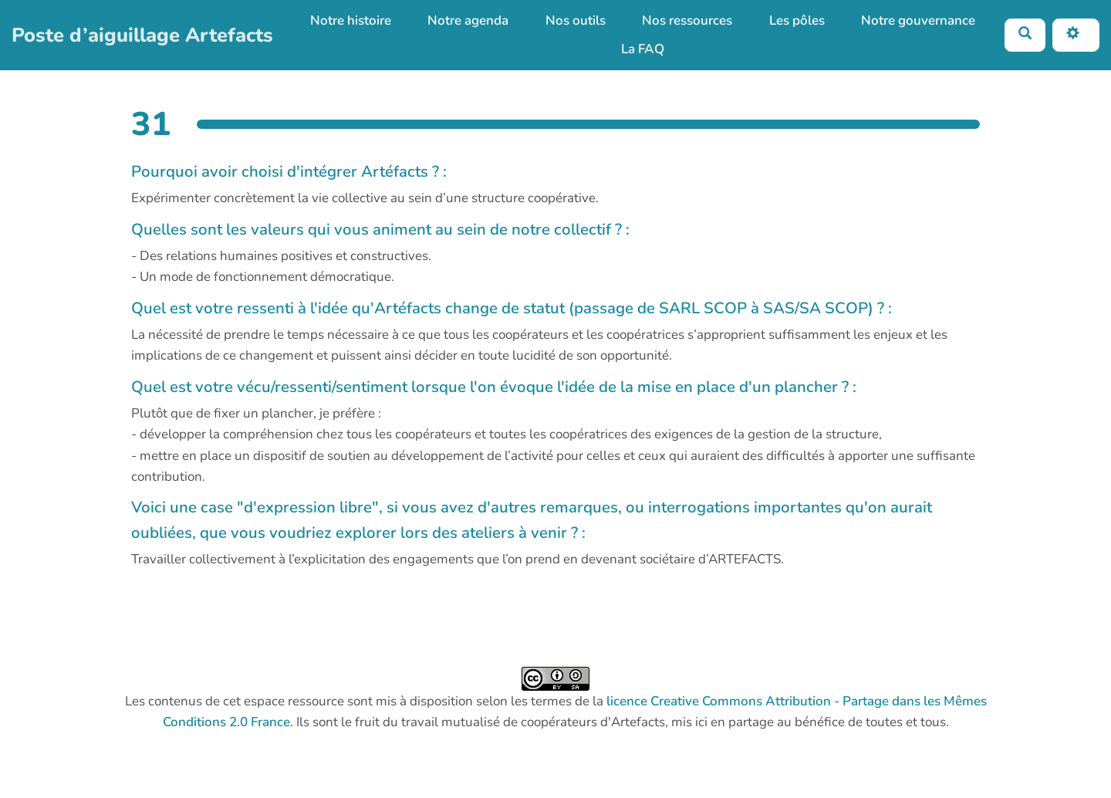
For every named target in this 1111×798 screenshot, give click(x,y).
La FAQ (642, 49)
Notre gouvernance (918, 20)
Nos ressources (687, 20)
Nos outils (575, 20)
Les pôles (797, 20)
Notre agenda (467, 20)
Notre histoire (350, 20)
